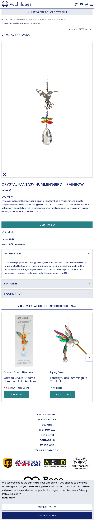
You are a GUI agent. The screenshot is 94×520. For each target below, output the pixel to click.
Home (4, 19)
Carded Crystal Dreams (18, 372)
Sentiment (10, 283)
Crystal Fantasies (36, 19)
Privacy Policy (47, 507)
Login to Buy (47, 224)
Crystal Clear (47, 515)
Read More (8, 497)
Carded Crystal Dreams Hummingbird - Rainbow (20, 379)
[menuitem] (47, 414)
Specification (13, 293)
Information (12, 253)
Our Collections (17, 19)
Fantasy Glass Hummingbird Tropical (68, 379)
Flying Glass (57, 372)
